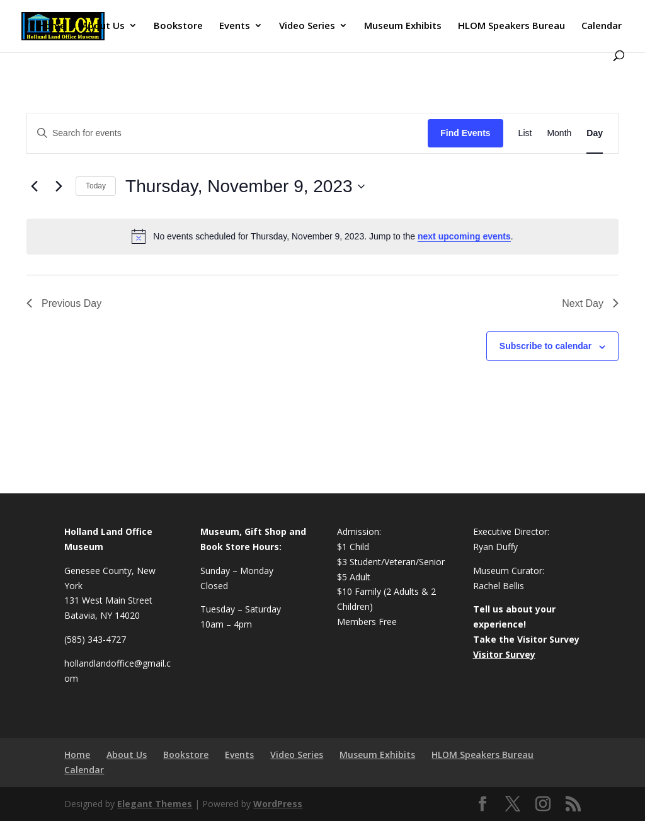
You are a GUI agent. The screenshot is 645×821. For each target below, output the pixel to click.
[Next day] (58, 186)
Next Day (590, 303)
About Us (103, 26)
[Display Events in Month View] (559, 133)
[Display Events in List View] (525, 133)
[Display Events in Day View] (594, 133)
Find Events (465, 133)
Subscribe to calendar (545, 346)
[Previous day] (34, 186)
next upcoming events (464, 236)
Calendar (601, 26)
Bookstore (178, 26)
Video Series (307, 26)
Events (234, 26)
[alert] (322, 236)
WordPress (277, 804)
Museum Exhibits (403, 26)
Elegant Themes (154, 804)
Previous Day (63, 303)
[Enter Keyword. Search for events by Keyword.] (227, 133)
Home (52, 26)
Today (96, 185)
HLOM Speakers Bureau (511, 26)
